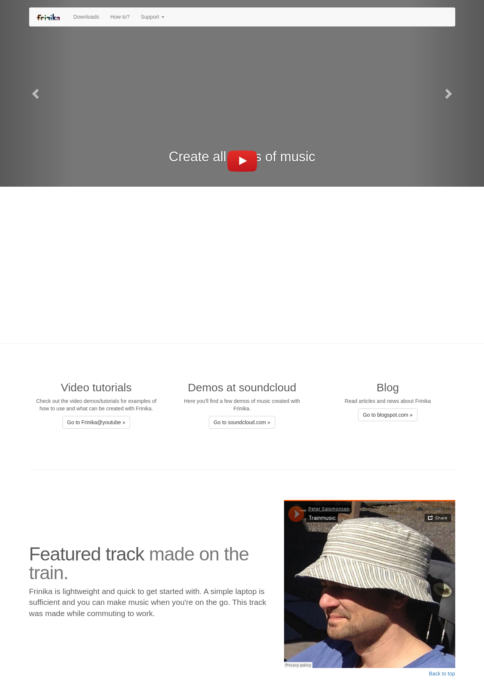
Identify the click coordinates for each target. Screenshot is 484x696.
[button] (36, 93)
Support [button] (152, 17)
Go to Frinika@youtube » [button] (96, 422)
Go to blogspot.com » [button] (388, 415)
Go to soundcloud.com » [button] (242, 422)
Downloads (86, 17)
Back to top (442, 674)
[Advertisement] (242, 261)
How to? (119, 17)
